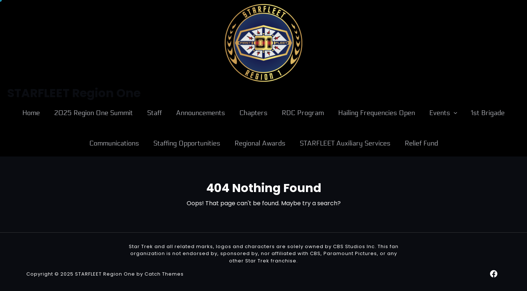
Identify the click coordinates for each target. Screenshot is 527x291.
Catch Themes (164, 273)
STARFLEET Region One (105, 273)
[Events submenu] (455, 113)
